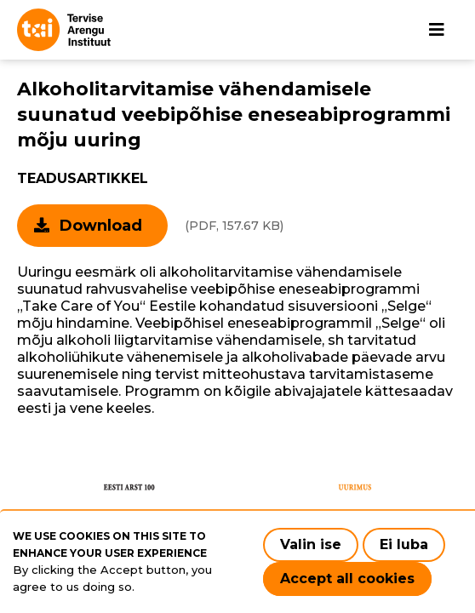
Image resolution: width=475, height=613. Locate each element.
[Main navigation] (436, 30)
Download (101, 225)
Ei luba (404, 544)
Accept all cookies (347, 578)
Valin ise (310, 544)
